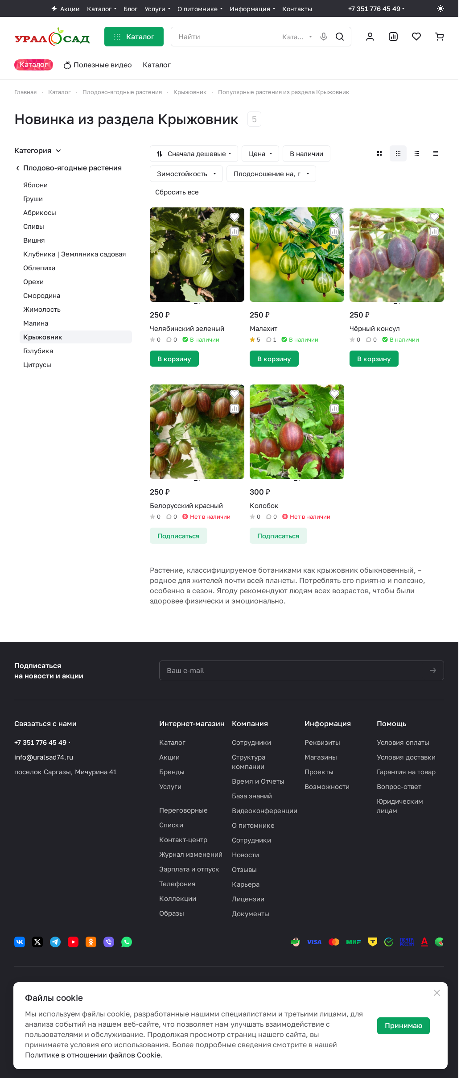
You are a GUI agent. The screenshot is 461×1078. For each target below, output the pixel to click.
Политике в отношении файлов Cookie (93, 1054)
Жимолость (42, 309)
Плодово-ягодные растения (72, 167)
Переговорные (183, 810)
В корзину (174, 359)
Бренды (172, 772)
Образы (171, 913)
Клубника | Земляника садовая (74, 254)
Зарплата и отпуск (189, 869)
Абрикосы (39, 212)
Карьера (245, 884)
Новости (245, 855)
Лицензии (248, 899)
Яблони (35, 185)
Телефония (177, 884)
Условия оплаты (403, 742)
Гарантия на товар (406, 772)
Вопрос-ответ (399, 786)
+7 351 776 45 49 (374, 8)
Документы (250, 913)
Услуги (170, 786)
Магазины (321, 757)
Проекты (319, 772)
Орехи (33, 281)
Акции (169, 757)
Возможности (327, 786)
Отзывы (244, 869)
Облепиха (39, 268)
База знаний (252, 796)
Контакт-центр (183, 839)
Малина (35, 323)
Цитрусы (37, 364)
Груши (33, 198)
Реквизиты (322, 742)
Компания (250, 723)
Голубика (38, 351)
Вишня (34, 240)
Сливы (33, 226)
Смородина (41, 295)
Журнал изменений (190, 854)
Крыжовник (42, 337)
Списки (171, 825)
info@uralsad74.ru (43, 757)
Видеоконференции (264, 810)
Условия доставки (406, 757)
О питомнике (253, 825)
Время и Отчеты (258, 781)
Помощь (392, 723)
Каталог (172, 742)
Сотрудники (251, 742)
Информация (328, 723)
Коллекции (177, 898)
